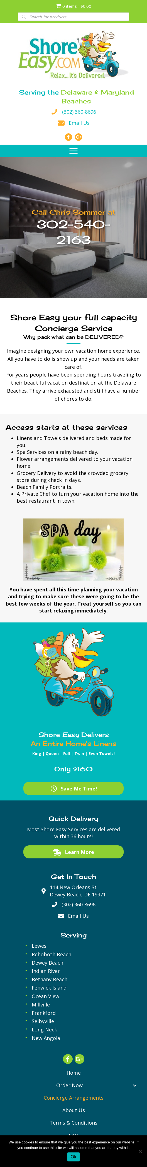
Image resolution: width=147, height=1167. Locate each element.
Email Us (79, 123)
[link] (73, 1073)
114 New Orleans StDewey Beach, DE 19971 (78, 891)
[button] (73, 151)
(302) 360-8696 (79, 111)
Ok (73, 1157)
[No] (140, 1151)
